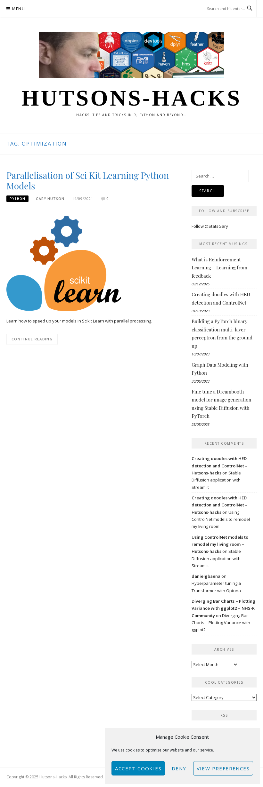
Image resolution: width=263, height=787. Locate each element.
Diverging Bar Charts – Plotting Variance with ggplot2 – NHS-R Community (223, 608)
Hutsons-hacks (131, 97)
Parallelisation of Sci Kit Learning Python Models (87, 180)
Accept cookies (138, 768)
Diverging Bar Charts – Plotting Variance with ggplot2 (221, 623)
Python (17, 198)
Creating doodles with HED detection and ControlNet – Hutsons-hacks (220, 466)
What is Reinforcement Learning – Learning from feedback (219, 267)
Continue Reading (32, 339)
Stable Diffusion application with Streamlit (216, 480)
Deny (179, 768)
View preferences (223, 768)
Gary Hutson (50, 198)
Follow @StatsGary (210, 226)
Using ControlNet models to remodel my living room (221, 519)
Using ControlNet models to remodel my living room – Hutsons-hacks (220, 544)
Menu (18, 9)
